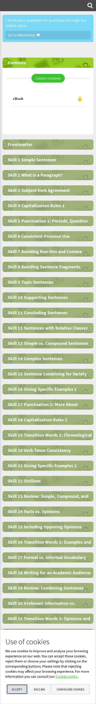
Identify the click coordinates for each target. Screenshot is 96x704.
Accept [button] (17, 689)
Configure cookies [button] (70, 689)
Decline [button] (39, 689)
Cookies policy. (67, 676)
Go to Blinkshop (24, 34)
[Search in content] (89, 5)
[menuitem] (89, 5)
